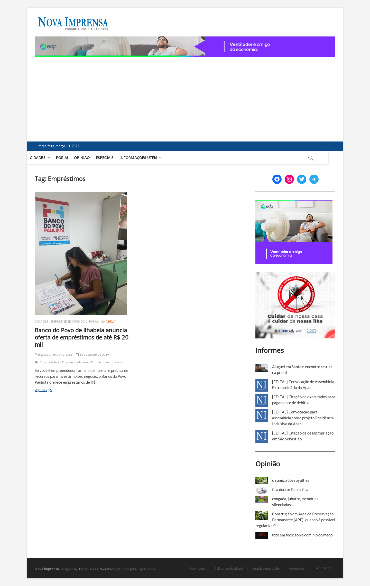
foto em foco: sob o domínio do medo (302, 535)
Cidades (45, 157)
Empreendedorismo (76, 362)
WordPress (107, 569)
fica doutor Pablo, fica (290, 489)
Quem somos (197, 568)
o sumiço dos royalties (290, 480)
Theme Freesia (88, 569)
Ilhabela (108, 321)
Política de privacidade (229, 568)
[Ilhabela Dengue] (295, 274)
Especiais (112, 157)
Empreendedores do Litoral (74, 321)
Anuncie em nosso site (266, 568)
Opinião (89, 157)
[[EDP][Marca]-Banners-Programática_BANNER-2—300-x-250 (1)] (293, 202)
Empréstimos (100, 362)
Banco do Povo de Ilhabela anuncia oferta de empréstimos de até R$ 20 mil (81, 337)
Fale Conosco (323, 568)
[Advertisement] (185, 95)
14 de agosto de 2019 (92, 354)
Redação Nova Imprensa (53, 354)
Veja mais (49, 390)
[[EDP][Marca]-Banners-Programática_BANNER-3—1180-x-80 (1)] (185, 39)
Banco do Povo (50, 362)
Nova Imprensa (47, 568)
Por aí (69, 157)
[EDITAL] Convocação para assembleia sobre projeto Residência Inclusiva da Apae (303, 418)
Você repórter (297, 568)
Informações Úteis (145, 157)
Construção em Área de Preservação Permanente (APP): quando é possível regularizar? (295, 520)
